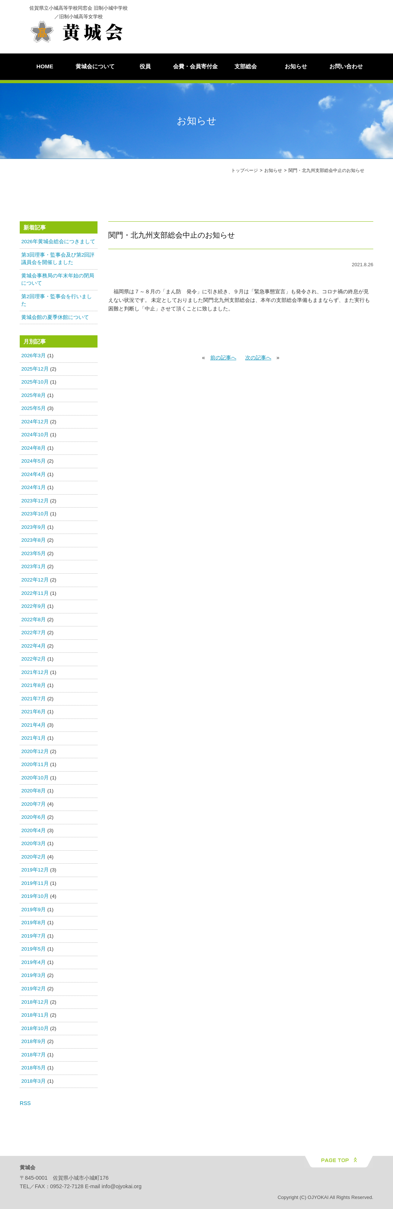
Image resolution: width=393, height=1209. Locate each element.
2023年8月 (33, 542)
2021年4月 (33, 727)
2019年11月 (35, 885)
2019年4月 (33, 964)
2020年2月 (33, 858)
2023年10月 (35, 516)
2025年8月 (33, 397)
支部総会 (245, 66)
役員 (145, 66)
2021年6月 (33, 713)
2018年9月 (33, 1043)
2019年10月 (35, 898)
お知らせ (296, 66)
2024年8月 (33, 450)
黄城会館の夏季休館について (55, 319)
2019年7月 (33, 938)
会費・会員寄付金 (195, 66)
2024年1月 (33, 489)
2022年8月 (33, 621)
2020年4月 (33, 832)
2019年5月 (33, 951)
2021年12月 (35, 674)
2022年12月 (35, 581)
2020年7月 (33, 806)
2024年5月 (33, 463)
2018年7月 (33, 1056)
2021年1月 (33, 740)
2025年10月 (35, 384)
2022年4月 (33, 648)
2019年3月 (33, 977)
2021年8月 (33, 687)
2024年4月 (33, 476)
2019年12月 (35, 872)
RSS (25, 1105)
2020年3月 (33, 845)
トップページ (244, 170)
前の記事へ (223, 359)
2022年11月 (35, 595)
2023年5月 (33, 555)
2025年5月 (33, 410)
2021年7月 (33, 700)
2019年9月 (33, 911)
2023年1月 (33, 568)
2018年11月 (35, 1017)
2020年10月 (35, 779)
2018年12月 (35, 1004)
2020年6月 (33, 819)
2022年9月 (33, 608)
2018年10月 (35, 1030)
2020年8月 (33, 792)
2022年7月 (33, 634)
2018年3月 (33, 1083)
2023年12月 (35, 502)
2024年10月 (35, 437)
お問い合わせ (346, 66)
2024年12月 (35, 423)
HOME (44, 66)
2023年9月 (33, 529)
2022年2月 (33, 661)
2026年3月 (33, 357)
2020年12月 (35, 753)
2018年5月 (33, 1069)
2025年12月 (35, 371)
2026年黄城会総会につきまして (58, 243)
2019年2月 (33, 990)
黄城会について (95, 66)
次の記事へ (258, 359)
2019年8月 (33, 925)
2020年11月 (35, 766)
